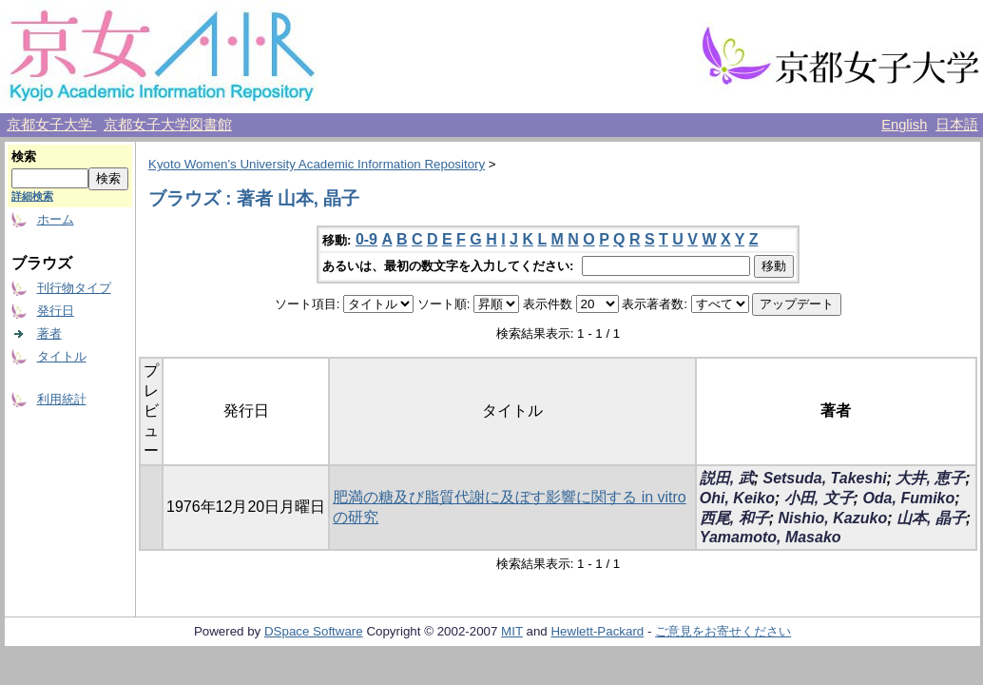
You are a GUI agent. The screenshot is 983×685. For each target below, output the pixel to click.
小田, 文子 (819, 498)
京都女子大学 (51, 124)
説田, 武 (727, 478)
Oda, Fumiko (908, 498)
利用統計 (62, 399)
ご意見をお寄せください (723, 631)
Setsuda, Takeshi (824, 478)
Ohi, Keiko (737, 498)
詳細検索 (32, 196)
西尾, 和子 (734, 518)
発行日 (55, 310)
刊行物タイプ (74, 288)
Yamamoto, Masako (770, 537)
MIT (512, 631)
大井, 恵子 (930, 478)
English (904, 124)
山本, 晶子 (931, 518)
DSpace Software (313, 631)
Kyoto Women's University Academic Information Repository (316, 164)
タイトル (62, 356)
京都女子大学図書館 (168, 124)
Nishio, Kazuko (832, 518)
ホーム (55, 219)
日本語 (956, 124)
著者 (49, 333)
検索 (23, 156)
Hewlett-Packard (597, 631)
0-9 (366, 239)
